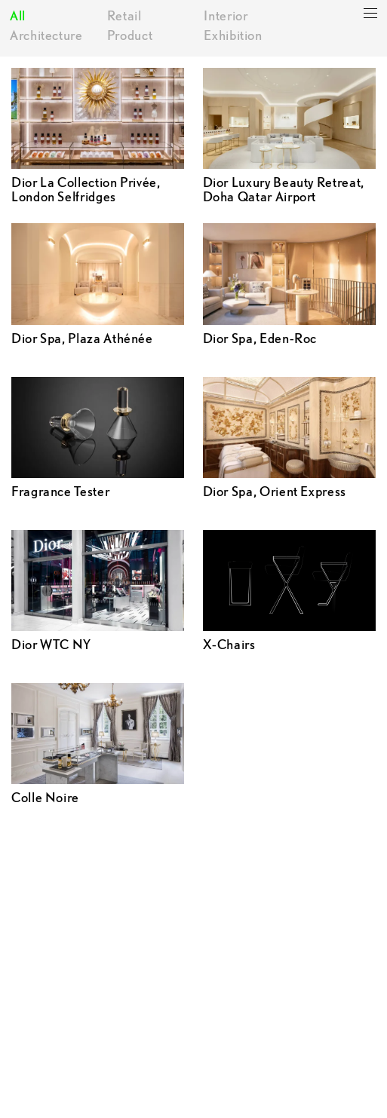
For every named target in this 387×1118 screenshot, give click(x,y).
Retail (124, 15)
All (18, 15)
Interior (225, 15)
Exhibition (233, 35)
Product (129, 35)
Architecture (46, 35)
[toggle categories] (370, 13)
